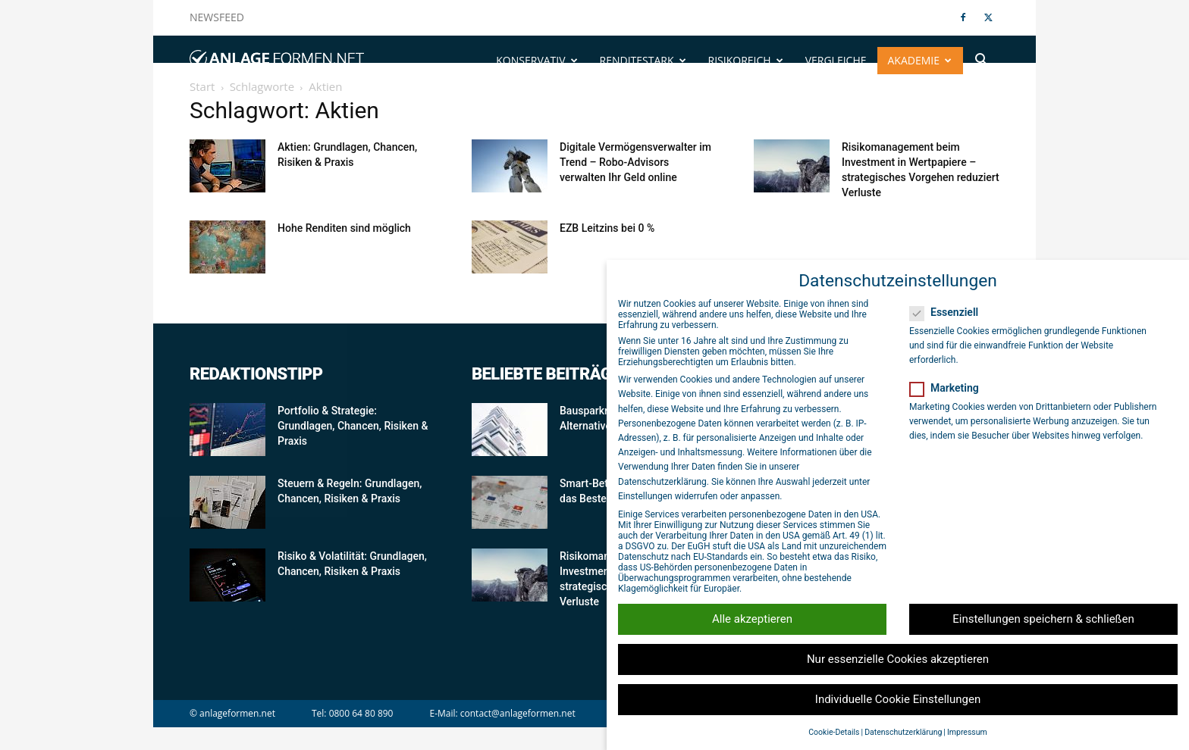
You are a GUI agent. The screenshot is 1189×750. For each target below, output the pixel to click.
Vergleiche (836, 60)
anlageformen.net (237, 713)
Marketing (949, 388)
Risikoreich (745, 60)
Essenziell (948, 312)
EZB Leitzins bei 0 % (607, 228)
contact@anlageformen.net (518, 713)
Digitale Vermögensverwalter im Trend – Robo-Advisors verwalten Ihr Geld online (635, 162)
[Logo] (277, 61)
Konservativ (536, 60)
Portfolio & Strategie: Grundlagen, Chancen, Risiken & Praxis (353, 426)
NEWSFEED (217, 17)
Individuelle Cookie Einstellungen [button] (897, 699)
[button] (981, 62)
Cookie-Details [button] (833, 732)
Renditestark (643, 60)
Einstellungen (645, 496)
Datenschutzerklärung (662, 482)
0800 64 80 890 (361, 713)
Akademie (920, 60)
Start (202, 86)
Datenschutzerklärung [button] (903, 732)
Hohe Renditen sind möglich (344, 228)
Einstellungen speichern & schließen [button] (1043, 619)
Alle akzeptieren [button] (752, 619)
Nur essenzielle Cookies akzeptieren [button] (898, 659)
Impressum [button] (967, 732)
